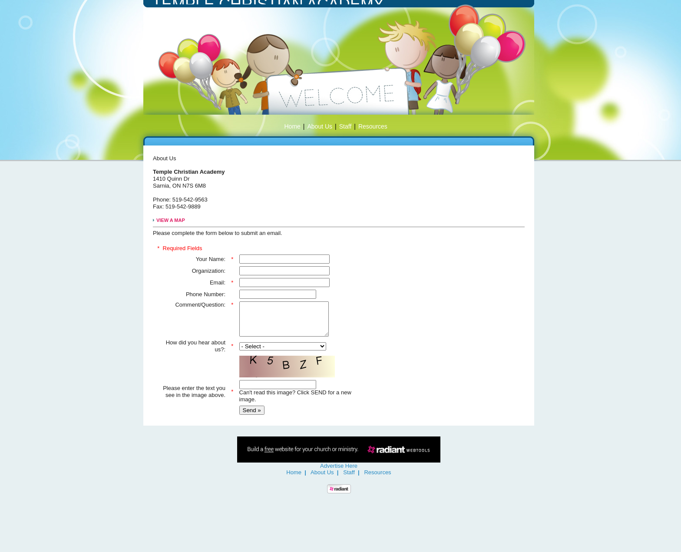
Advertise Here (338, 472)
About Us (320, 126)
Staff (345, 126)
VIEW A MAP (170, 220)
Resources (372, 126)
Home (292, 126)
